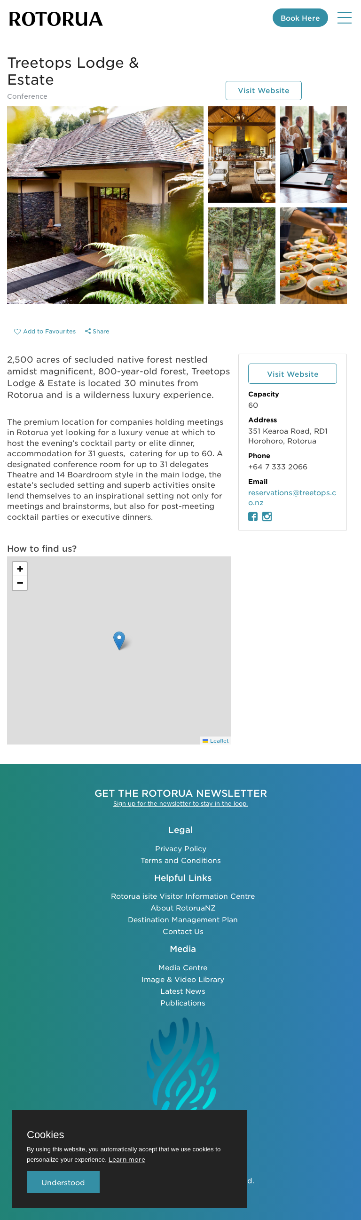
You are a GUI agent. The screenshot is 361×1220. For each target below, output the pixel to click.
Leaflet (216, 740)
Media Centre (182, 966)
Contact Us (183, 930)
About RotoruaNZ (183, 907)
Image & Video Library (182, 978)
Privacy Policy (180, 847)
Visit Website (264, 90)
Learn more (127, 1159)
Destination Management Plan (183, 918)
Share (97, 331)
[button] (119, 640)
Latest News (182, 990)
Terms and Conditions (181, 859)
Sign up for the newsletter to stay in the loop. (180, 803)
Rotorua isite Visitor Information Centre (183, 895)
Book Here (300, 17)
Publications (182, 1002)
